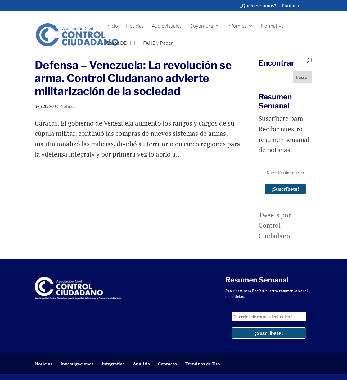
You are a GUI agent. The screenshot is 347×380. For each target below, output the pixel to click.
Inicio (112, 26)
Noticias (135, 26)
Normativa (272, 26)
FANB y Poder (158, 43)
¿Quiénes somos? (258, 5)
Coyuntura (201, 26)
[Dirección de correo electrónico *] (285, 172)
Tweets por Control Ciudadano (275, 225)
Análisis (141, 364)
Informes (236, 26)
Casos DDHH (120, 43)
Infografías (113, 364)
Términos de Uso (202, 364)
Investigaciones (77, 364)
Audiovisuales (167, 26)
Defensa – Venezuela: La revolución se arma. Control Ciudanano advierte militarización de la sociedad (133, 78)
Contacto (291, 5)
